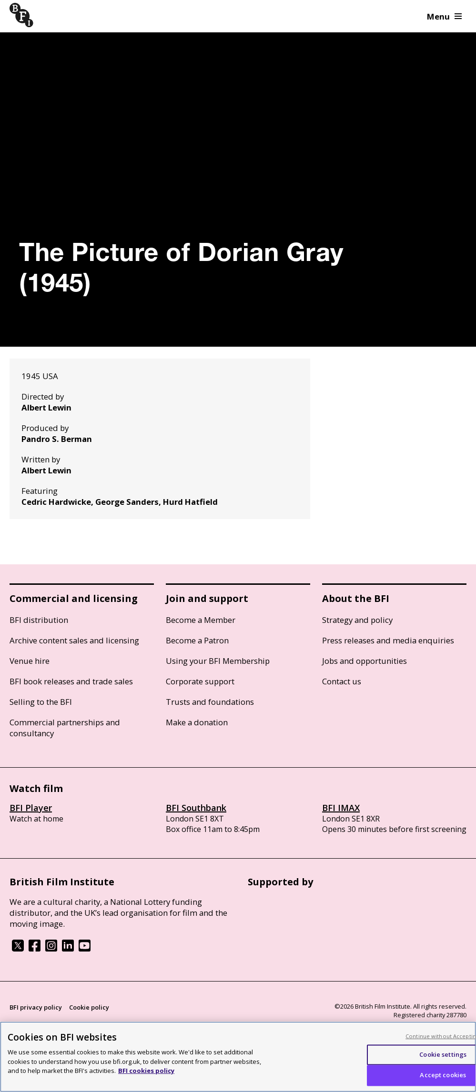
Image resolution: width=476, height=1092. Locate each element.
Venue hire (30, 660)
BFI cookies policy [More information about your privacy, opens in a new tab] (146, 1070)
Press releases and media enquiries (388, 640)
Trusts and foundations (210, 701)
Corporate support (200, 681)
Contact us (341, 681)
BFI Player (31, 807)
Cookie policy (89, 1007)
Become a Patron (197, 640)
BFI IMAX (341, 807)
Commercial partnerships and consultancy (65, 728)
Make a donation (197, 722)
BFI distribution (39, 619)
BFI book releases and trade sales (71, 681)
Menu (444, 16)
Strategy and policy (357, 619)
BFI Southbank (196, 807)
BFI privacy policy (36, 1007)
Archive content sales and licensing (74, 640)
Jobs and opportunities (364, 660)
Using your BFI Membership (218, 660)
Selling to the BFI (41, 701)
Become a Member (200, 619)
